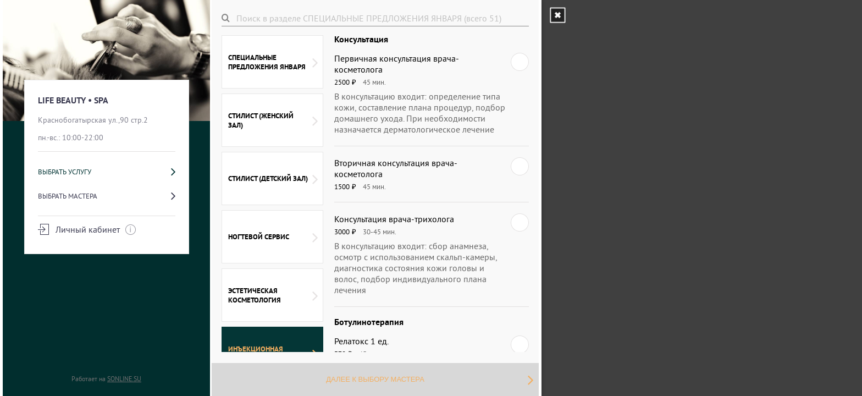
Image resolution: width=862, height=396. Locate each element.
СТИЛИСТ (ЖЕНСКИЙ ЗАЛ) (273, 120)
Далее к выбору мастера (429, 379)
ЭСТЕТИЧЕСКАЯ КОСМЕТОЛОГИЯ (273, 295)
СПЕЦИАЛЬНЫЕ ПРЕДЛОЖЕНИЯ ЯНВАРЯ (273, 62)
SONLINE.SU (124, 379)
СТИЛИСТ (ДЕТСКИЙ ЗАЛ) (273, 178)
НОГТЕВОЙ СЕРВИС (273, 237)
